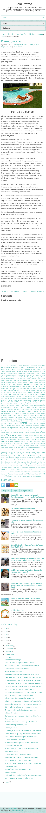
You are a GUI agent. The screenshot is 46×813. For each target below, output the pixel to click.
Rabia (43, 454)
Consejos (11, 34)
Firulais (3, 413)
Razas (3, 456)
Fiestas (36, 411)
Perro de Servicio (35, 447)
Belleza (3, 379)
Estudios (29, 409)
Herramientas (29, 421)
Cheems (3, 386)
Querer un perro (10, 719)
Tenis (37, 467)
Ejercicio (11, 406)
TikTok (13, 470)
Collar (17, 388)
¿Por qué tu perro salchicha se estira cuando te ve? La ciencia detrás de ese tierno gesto (27, 559)
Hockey (30, 423)
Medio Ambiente (23, 435)
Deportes (42, 394)
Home (4, 34)
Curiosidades (14, 394)
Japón (20, 427)
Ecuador (29, 404)
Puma (39, 454)
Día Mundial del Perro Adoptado (15, 398)
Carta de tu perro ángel (13, 660)
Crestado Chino (34, 390)
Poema (3, 454)
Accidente (34, 365)
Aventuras (14, 375)
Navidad (14, 439)
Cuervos (29, 392)
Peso (43, 450)
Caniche (30, 382)
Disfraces (36, 400)
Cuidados (36, 392)
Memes (31, 435)
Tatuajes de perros (11, 751)
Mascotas (19, 34)
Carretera (42, 382)
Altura (34, 369)
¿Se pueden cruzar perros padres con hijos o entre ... (23, 704)
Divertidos (11, 402)
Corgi (23, 390)
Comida (29, 388)
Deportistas (4, 396)
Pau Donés (25, 445)
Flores (8, 413)
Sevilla (37, 462)
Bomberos (33, 379)
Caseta (13, 384)
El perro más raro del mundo (15, 740)
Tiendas (8, 470)
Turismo (42, 470)
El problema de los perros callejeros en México (21, 748)
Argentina (22, 373)
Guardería (35, 417)
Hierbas (3, 423)
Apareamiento (12, 373)
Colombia (23, 388)
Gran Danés (18, 417)
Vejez (43, 472)
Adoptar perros (10, 772)
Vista (14, 476)
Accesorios (26, 365)
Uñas (16, 472)
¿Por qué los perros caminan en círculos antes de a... (23, 763)
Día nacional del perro (32, 398)
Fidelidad (30, 411)
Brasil (19, 381)
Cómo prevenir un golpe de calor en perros (20, 778)
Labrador (25, 429)
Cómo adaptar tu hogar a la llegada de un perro (22, 707)
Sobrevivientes (5, 466)
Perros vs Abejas (11, 766)
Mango (27, 433)
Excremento (36, 409)
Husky (9, 425)
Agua (38, 367)
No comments (18, 47)
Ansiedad (36, 371)
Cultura (42, 392)
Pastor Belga (10, 445)
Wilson (19, 476)
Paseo (38, 443)
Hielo (43, 421)
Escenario (15, 408)
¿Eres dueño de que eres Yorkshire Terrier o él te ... (22, 674)
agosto (8, 657)
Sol (11, 466)
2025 (5, 631)
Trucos (37, 470)
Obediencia (17, 441)
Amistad (8, 371)
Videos (42, 474)
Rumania (11, 460)
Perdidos (17, 447)
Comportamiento (39, 388)
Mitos (2, 438)
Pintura (22, 452)
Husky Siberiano (16, 425)
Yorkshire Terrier (27, 476)
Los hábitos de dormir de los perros (18, 754)
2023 (6, 365)
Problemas (24, 454)
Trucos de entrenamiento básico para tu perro (21, 710)
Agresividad (31, 367)
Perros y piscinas (11, 41)
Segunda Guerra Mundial (12, 462)
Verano (16, 474)
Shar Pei (4, 464)
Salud (20, 460)
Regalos (42, 456)
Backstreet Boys (30, 375)
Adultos (23, 367)
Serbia (33, 462)
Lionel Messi (5, 433)
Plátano (38, 452)
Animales (20, 371)
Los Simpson (14, 433)
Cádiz (35, 381)
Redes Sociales (23, 456)
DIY (15, 402)
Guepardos (41, 417)
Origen (3, 443)
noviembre (9, 648)
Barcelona (24, 377)
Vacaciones (21, 472)
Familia (42, 409)
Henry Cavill (20, 421)
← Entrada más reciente (10, 291)
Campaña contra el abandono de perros (19, 769)
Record (16, 456)
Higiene (9, 423)
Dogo (25, 402)
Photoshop (4, 452)
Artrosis (42, 373)
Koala (12, 429)
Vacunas (28, 472)
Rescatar (30, 458)
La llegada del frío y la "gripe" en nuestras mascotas (23, 775)
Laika (3, 431)
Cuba (13, 392)
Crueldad (42, 390)
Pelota (6, 447)
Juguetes (42, 427)
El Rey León (24, 406)
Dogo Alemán (30, 402)
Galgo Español (17, 415)
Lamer (7, 431)
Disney (42, 400)
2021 (5, 643)
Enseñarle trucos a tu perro (14, 671)
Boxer (11, 381)
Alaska (3, 369)
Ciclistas (31, 386)
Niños (37, 439)
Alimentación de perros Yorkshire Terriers (19, 698)
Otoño (7, 443)
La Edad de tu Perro (17, 610)
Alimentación (16, 369)
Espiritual (35, 408)
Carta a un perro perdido (13, 745)
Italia (12, 427)
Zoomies (40, 476)
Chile (15, 386)
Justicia (3, 429)
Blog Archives (26, 491)
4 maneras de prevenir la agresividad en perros (21, 757)
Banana (3, 377)
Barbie (18, 377)
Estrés (22, 409)
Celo (34, 384)
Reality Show (9, 456)
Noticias (4, 441)
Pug (36, 454)
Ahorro (43, 367)
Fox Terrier (18, 413)
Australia (4, 375)
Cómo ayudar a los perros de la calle (18, 760)
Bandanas (9, 377)
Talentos (9, 467)
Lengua (17, 431)
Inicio (25, 291)
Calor (3, 382)
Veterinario (30, 474)
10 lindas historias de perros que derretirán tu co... (22, 722)
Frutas (30, 413)
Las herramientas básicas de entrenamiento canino (23, 677)
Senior (29, 462)
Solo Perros (24, 4)
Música (8, 439)
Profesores (32, 454)
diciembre (9, 646)
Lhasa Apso (34, 431)
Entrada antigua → (37, 291)
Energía (31, 406)
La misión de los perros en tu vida (17, 669)
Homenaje (42, 423)
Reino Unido (4, 458)
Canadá (19, 382)
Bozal (15, 381)
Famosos (4, 411)
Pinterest (16, 452)
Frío (26, 413)
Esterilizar (17, 409)
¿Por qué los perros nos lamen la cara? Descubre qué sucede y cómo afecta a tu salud (27, 496)
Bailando (38, 375)
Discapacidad (27, 400)
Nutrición (10, 441)
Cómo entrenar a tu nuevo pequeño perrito (20, 689)
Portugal (18, 454)
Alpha (30, 369)
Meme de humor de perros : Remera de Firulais (21, 743)
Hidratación (37, 421)
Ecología (23, 404)
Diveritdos (4, 402)
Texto (3, 470)
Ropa (43, 458)
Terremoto (42, 467)
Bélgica (39, 377)
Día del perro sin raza (29, 396)
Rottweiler (4, 460)
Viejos (3, 476)
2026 (5, 628)
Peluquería (11, 447)
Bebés (34, 377)
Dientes (10, 400)
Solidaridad (16, 466)
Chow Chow (25, 386)
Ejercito (17, 406)
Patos (20, 445)
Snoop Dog (36, 464)
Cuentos (23, 392)
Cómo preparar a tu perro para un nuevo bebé (21, 737)
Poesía (8, 454)
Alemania (8, 369)
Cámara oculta (11, 382)
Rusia (16, 460)
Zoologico (35, 476)
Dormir (9, 404)
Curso (21, 394)
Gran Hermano (26, 417)
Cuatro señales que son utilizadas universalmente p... (24, 680)
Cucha (18, 392)
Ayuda (23, 375)
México (42, 435)
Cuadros (8, 392)
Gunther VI (15, 419)
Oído (27, 441)
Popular (6, 491)
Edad (35, 404)
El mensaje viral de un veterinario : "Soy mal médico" (23, 731)
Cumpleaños (4, 394)
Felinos (24, 411)
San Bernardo (28, 460)
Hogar (36, 423)
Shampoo (42, 462)
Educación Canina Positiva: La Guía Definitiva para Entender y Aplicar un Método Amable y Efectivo (26, 585)
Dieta (15, 400)
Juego (37, 427)
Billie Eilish (18, 379)
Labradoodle (18, 429)
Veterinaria (22, 474)
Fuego (38, 413)
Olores (38, 441)
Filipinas (42, 411)
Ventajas (10, 474)
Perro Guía (11, 450)
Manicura (32, 433)
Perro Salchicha (21, 450)
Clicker (43, 386)
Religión (17, 458)
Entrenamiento (6, 408)
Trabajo (31, 470)
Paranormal (32, 443)
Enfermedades (39, 406)
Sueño (43, 466)
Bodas (28, 379)
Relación (11, 458)
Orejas (43, 441)
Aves (19, 375)
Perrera (28, 447)
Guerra (3, 419)
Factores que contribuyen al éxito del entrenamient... (23, 686)
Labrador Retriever (34, 429)
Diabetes (42, 398)
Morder (27, 438)
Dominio (3, 404)
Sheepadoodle (12, 464)
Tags (15, 491)
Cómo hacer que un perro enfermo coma (19, 663)
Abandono (12, 365)
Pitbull (33, 452)
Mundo (3, 439)
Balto (43, 375)
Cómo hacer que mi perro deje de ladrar (19, 695)
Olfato (34, 441)
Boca (24, 379)
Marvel (3, 435)
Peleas (36, 445)
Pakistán (21, 443)
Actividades (41, 365)
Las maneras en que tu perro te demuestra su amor (23, 734)
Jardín (25, 427)
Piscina (31, 34)
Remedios (23, 458)
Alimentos (25, 369)
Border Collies (5, 381)
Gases (32, 415)
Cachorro (30, 381)
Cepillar (42, 384)
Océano (23, 441)
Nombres (42, 439)
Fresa (23, 413)
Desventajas (18, 396)
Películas (42, 445)
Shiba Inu (20, 464)
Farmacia (12, 411)
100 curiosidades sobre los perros (23, 508)
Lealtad (12, 431)
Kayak (8, 429)
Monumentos (13, 438)
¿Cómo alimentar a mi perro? (15, 713)
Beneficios (10, 379)
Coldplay (12, 388)
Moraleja (21, 438)
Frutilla (34, 413)
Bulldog (24, 381)
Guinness (9, 419)
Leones (22, 431)
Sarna (3, 462)
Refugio (38, 456)
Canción (24, 382)
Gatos (37, 415)
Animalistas (28, 371)
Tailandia (4, 467)
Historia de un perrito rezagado (16, 725)
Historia (15, 423)
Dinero (20, 400)
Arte (37, 373)
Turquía (3, 472)
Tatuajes (18, 467)
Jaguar (16, 427)
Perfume (22, 447)
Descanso (11, 396)
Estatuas (10, 409)
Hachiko (21, 419)
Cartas (8, 384)
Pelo (2, 447)
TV (7, 472)
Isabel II (3, 427)
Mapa (37, 433)
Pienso (10, 452)
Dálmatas (35, 394)
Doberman (20, 402)
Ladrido (42, 429)
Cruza (3, 392)
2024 (5, 634)
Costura (27, 390)
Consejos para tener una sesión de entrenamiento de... (24, 683)
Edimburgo (42, 404)
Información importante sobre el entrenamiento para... (24, 692)
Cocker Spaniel (5, 388)
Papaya (26, 443)
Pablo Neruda (14, 443)
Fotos (12, 413)
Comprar (3, 390)
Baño (14, 377)
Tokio (27, 470)
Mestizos (36, 435)
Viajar (36, 474)
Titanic (23, 470)
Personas (38, 450)
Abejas (20, 365)
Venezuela (4, 474)
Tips (3, 36)
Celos (37, 384)
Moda (6, 438)
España (28, 408)
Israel (8, 427)
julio (7, 782)
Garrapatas (26, 415)
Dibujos (3, 400)
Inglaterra (29, 425)
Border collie (41, 379)
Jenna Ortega (31, 427)
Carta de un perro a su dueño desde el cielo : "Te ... (23, 716)
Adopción (16, 367)
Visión (11, 476)
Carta (3, 384)
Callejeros (41, 381)
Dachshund (28, 394)
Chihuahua (10, 386)
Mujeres (42, 438)
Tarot (14, 467)
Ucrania (11, 472)
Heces (8, 421)
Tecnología (25, 467)
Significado (28, 464)
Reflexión (31, 456)
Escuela (22, 408)
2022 (2, 365)
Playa (43, 452)
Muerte (36, 438)
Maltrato (21, 433)
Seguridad (39, 34)
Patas (16, 445)
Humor (3, 425)
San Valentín (36, 460)
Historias (23, 423)
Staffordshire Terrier (34, 466)
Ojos (30, 441)
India (23, 425)
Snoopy (43, 464)
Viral (7, 476)
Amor (14, 371)
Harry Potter (34, 419)
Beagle (29, 377)
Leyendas (27, 431)
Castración (19, 384)
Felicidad (18, 411)
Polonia (13, 454)
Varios (33, 472)
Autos (9, 375)
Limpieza (42, 431)
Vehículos (38, 472)
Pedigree (31, 445)
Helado (13, 421)
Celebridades (27, 384)
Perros (26, 34)
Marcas (42, 433)
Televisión (31, 467)
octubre (8, 651)
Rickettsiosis (37, 458)
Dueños (16, 404)
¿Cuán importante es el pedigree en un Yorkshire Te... (23, 701)
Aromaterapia (30, 373)
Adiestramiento (6, 367)
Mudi (31, 438)
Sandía (43, 460)
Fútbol (10, 415)
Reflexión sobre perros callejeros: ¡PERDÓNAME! (22, 665)
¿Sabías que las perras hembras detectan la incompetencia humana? (26, 571)
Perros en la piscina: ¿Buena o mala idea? (25, 598)
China (19, 386)
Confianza (10, 390)
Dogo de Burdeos (40, 402)
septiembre (10, 654)
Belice (43, 377)
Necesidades (21, 439)
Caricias (36, 382)
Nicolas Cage (30, 439)
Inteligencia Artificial (39, 425)
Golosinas (11, 417)
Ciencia (37, 386)
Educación (4, 406)
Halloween (28, 419)
